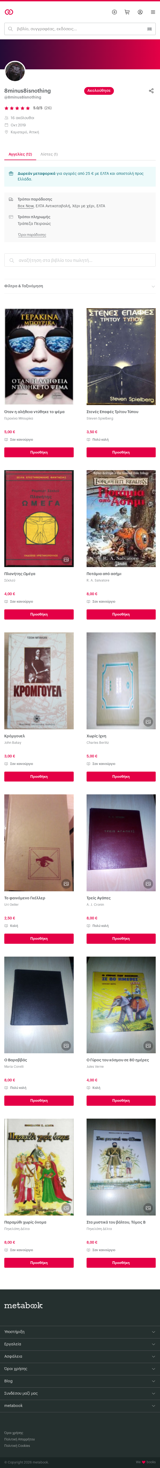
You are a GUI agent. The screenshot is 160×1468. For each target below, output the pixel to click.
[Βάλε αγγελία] (114, 12)
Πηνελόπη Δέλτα (17, 1229)
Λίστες (49, 154)
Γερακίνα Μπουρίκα (18, 418)
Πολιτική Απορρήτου (19, 1439)
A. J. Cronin (95, 904)
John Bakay (12, 742)
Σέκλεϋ (9, 580)
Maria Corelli (14, 1066)
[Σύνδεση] (140, 12)
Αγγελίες (20, 154)
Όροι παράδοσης (32, 234)
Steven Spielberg (100, 418)
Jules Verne (95, 1066)
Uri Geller (11, 904)
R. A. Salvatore (98, 580)
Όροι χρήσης (13, 1433)
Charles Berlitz (98, 742)
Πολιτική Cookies (17, 1445)
